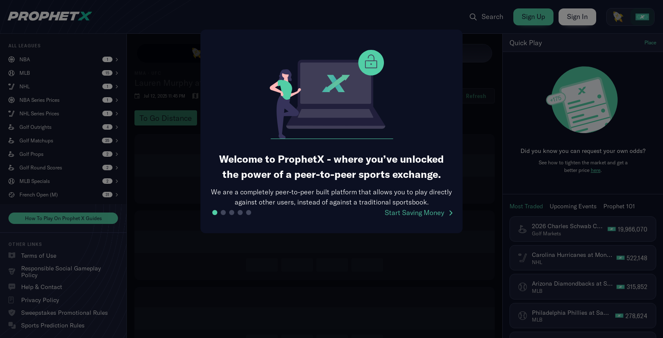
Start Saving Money (418, 212)
